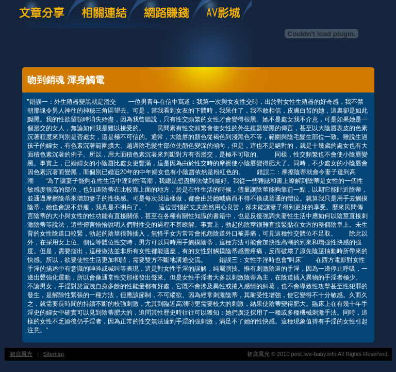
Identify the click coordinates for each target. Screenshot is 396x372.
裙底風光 (21, 354)
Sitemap (53, 354)
